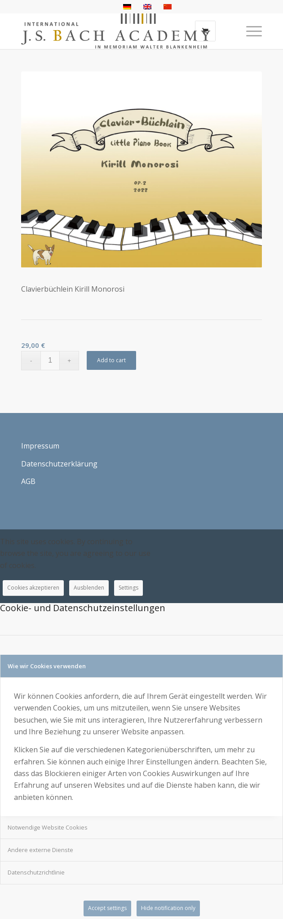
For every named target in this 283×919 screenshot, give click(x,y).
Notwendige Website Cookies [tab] (48, 827)
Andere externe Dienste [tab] (40, 850)
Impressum (40, 446)
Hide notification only (168, 908)
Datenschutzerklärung (59, 464)
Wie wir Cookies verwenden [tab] (47, 666)
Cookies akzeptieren (33, 587)
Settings (128, 587)
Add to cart (111, 360)
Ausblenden (89, 587)
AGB (28, 481)
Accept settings (107, 908)
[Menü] (249, 31)
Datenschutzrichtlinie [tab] (36, 872)
